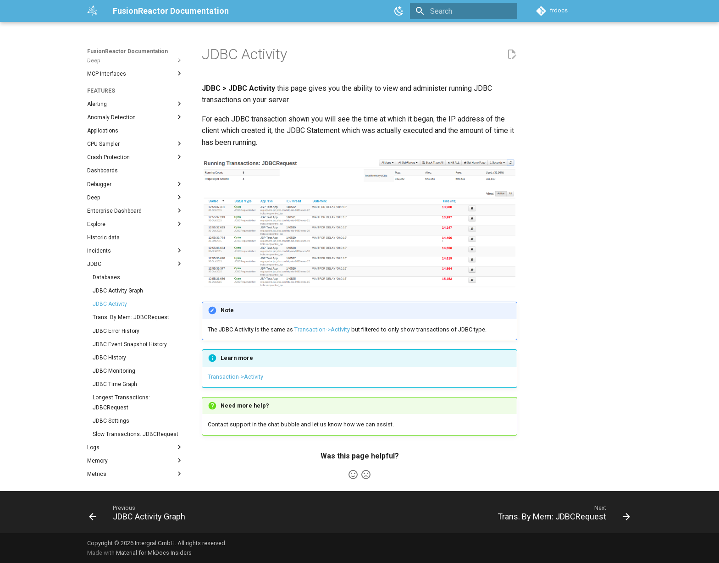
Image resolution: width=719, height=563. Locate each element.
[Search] (463, 11)
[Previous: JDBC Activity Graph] (139, 515)
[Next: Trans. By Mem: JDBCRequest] (561, 515)
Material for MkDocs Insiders (154, 552)
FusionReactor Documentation (127, 51)
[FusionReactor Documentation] (92, 11)
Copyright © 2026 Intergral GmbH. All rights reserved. (157, 543)
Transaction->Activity (322, 329)
